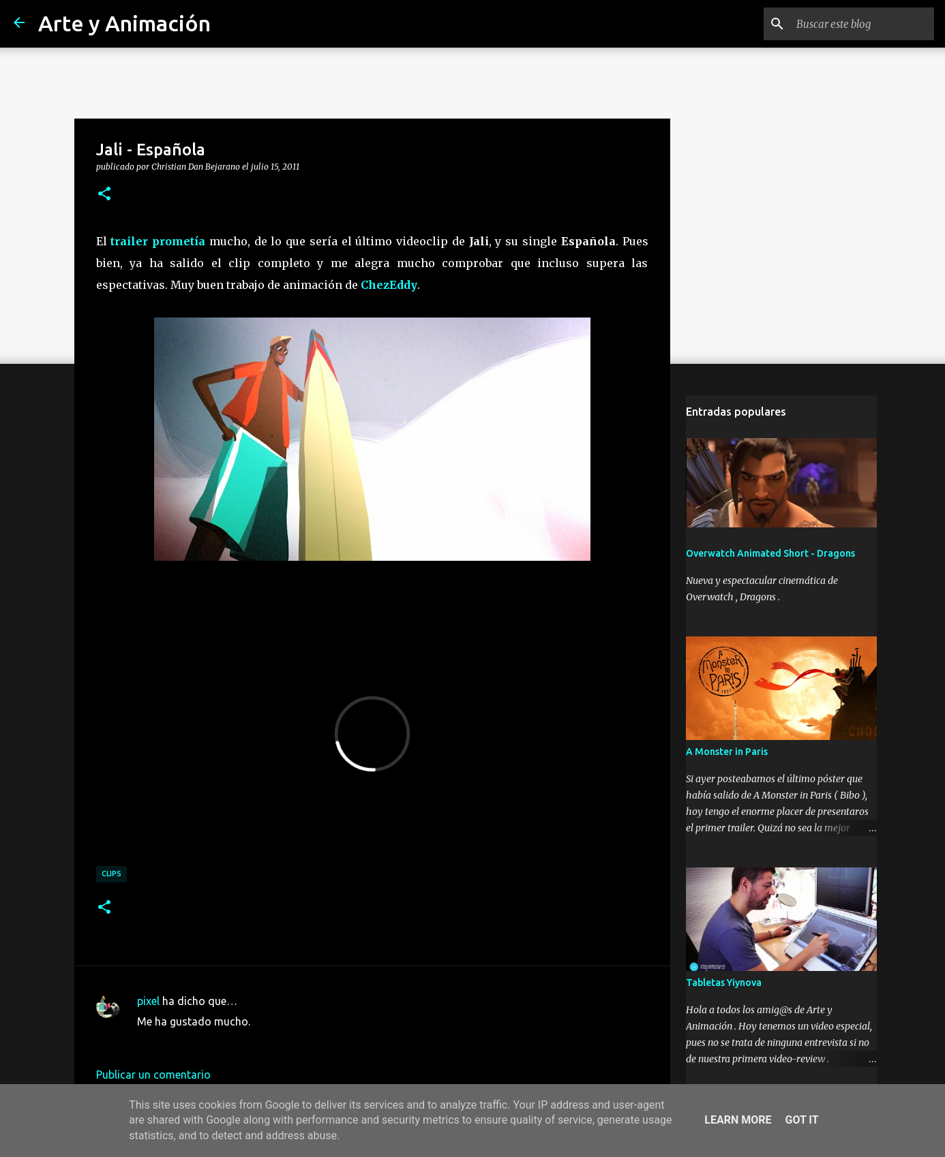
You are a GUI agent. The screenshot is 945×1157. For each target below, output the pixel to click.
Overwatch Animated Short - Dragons (770, 553)
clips (111, 873)
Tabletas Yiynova (724, 982)
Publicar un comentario (153, 1074)
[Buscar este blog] (862, 23)
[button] (104, 194)
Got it (801, 1119)
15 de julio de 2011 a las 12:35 (211, 1042)
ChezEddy (389, 285)
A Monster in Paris (727, 751)
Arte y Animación (124, 23)
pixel (148, 1001)
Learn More (737, 1119)
